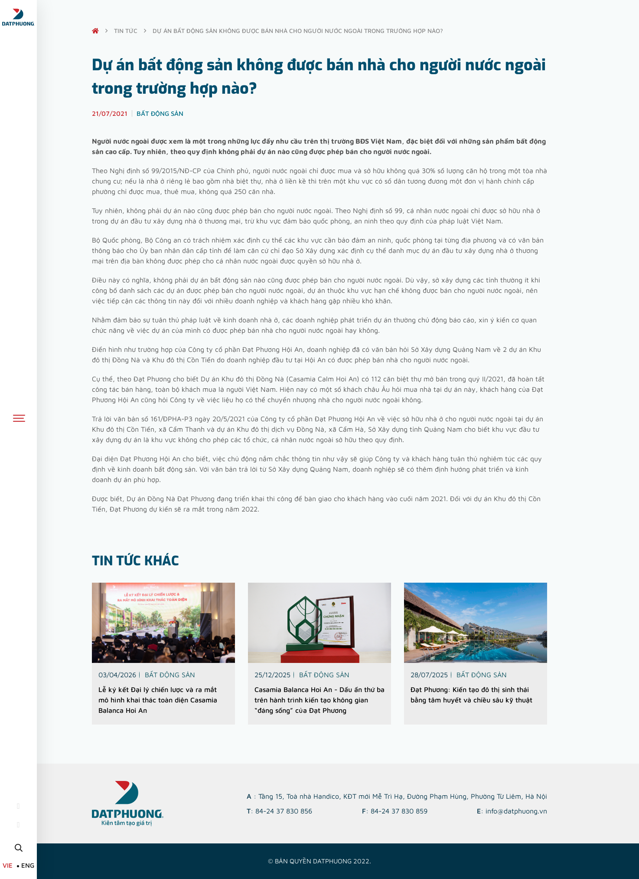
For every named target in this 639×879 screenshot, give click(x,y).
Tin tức (125, 30)
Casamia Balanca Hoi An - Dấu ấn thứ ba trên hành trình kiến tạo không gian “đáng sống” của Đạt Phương (319, 699)
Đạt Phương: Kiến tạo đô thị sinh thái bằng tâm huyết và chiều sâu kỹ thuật (471, 694)
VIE (8, 865)
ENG (27, 865)
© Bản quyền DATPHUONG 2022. (319, 861)
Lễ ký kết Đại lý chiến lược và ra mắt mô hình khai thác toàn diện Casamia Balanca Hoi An (157, 699)
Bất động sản (170, 675)
